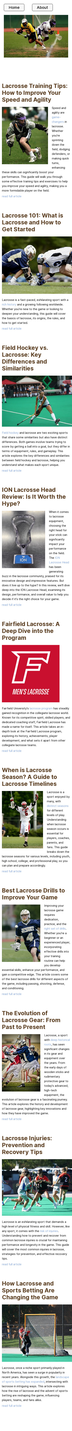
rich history (9, 304)
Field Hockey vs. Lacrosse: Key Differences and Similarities (25, 358)
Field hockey (10, 432)
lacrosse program (41, 708)
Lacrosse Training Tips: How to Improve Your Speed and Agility (35, 92)
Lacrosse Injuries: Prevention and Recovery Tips (27, 1145)
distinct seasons (58, 806)
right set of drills (55, 928)
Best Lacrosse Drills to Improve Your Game (33, 894)
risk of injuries (49, 1231)
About (42, 7)
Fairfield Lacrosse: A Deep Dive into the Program (31, 630)
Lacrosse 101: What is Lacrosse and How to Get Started (32, 222)
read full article (12, 196)
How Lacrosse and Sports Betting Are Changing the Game (30, 1290)
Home (14, 7)
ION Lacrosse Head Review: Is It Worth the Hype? (34, 496)
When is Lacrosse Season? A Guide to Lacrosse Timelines (29, 777)
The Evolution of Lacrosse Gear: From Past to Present (31, 1020)
